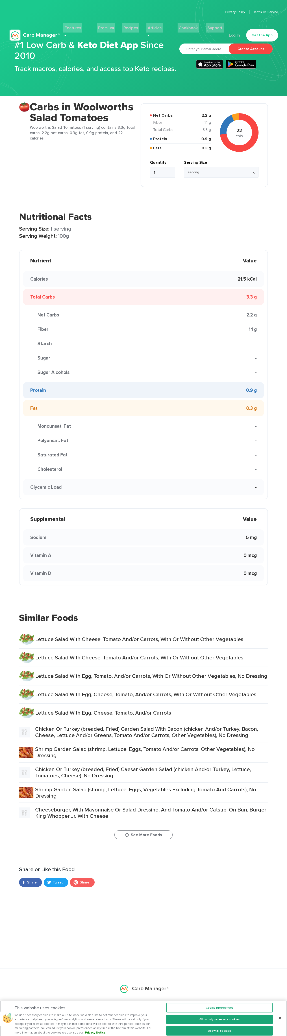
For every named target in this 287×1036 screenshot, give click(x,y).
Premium (111, 26)
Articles (154, 26)
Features (85, 26)
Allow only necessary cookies (219, 1023)
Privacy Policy (235, 12)
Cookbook (180, 26)
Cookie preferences (219, 1011)
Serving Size (195, 162)
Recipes (133, 26)
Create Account (250, 48)
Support (203, 26)
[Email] (204, 49)
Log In (233, 26)
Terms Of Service (265, 12)
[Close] (280, 1021)
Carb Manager (34, 26)
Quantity (158, 162)
